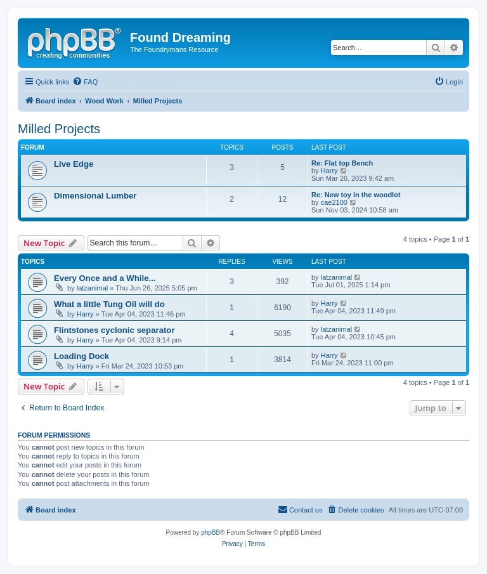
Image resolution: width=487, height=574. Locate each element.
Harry (329, 170)
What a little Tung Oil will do (109, 304)
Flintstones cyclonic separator (114, 330)
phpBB (210, 532)
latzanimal (92, 288)
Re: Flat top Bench (342, 163)
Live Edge (73, 164)
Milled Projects (59, 129)
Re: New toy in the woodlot (356, 195)
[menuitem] (85, 81)
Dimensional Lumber (95, 195)
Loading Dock (81, 356)
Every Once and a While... (105, 278)
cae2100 (334, 202)
